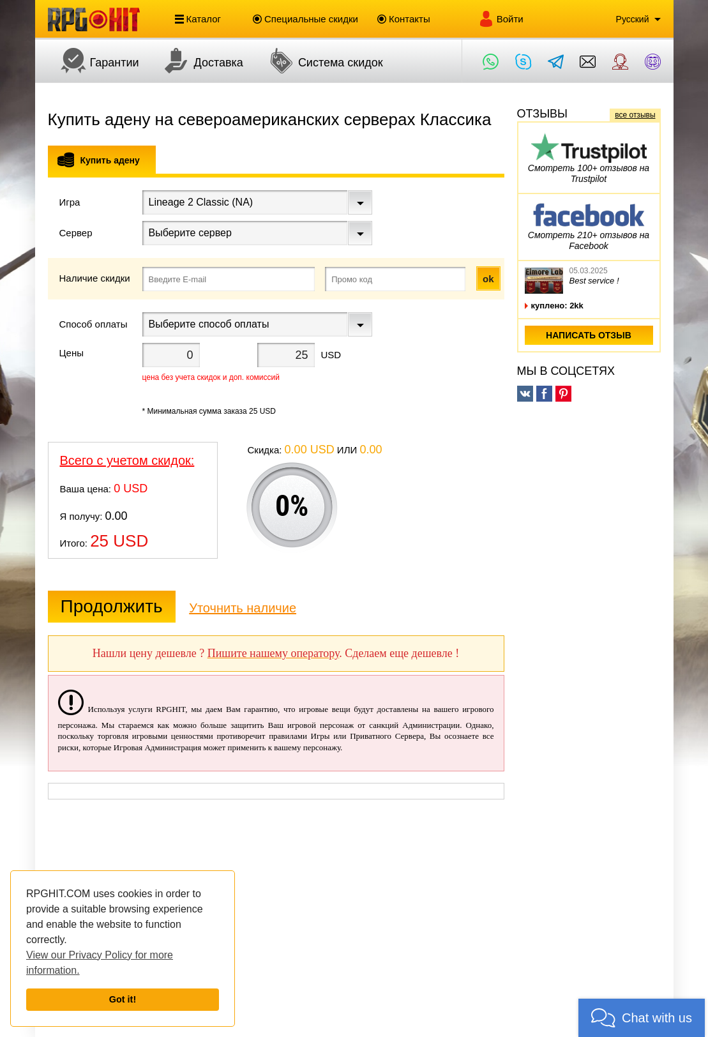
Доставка (197, 61)
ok (488, 278)
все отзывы (635, 114)
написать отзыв (588, 335)
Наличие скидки (94, 278)
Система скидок (319, 61)
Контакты (403, 18)
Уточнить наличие (242, 608)
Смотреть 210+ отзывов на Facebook (588, 225)
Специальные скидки (305, 18)
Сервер (76, 232)
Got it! (122, 999)
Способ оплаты (93, 324)
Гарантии (93, 61)
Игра (69, 202)
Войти (500, 18)
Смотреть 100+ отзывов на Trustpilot (588, 158)
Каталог (198, 19)
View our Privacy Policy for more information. (99, 963)
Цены (71, 352)
